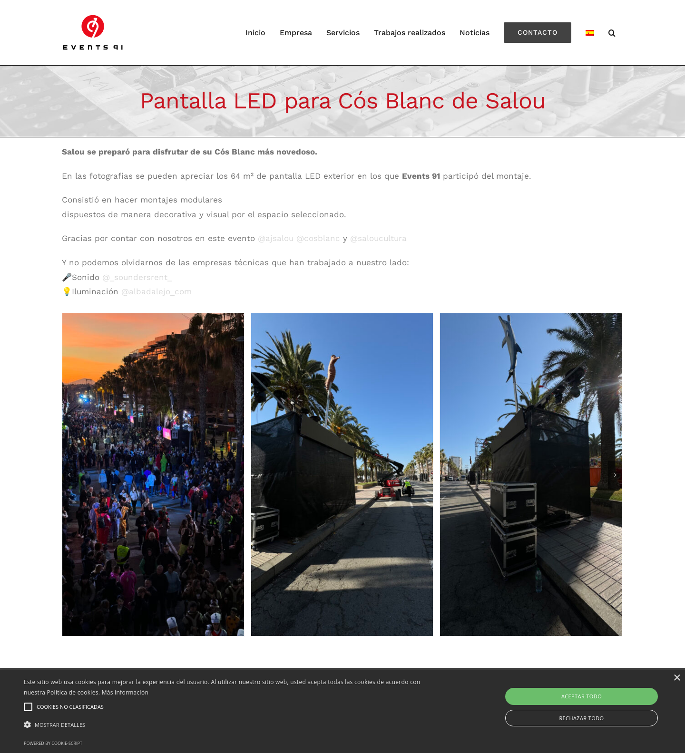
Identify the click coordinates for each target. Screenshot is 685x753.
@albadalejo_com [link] (156, 291)
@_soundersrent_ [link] (137, 277)
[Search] (612, 32)
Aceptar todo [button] (581, 696)
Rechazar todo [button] (581, 718)
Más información (125, 692)
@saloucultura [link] (378, 238)
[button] (231, 725)
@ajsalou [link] (276, 238)
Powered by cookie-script (53, 743)
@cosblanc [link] (318, 238)
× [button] (676, 678)
